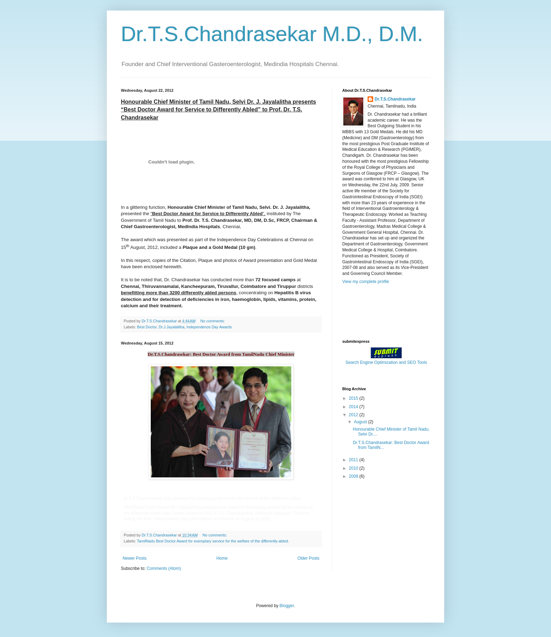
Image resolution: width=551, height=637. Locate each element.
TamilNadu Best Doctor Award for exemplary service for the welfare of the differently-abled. (213, 541)
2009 (354, 476)
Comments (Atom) (164, 568)
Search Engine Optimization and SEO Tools (386, 362)
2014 (354, 406)
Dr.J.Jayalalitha (171, 327)
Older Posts (308, 558)
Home (222, 558)
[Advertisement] (377, 311)
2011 (354, 459)
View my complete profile (365, 281)
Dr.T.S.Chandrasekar (395, 99)
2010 (354, 468)
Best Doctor (147, 327)
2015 (354, 398)
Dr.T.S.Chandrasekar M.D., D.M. (272, 34)
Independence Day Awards (209, 327)
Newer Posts (135, 558)
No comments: (213, 321)
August (361, 421)
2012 (354, 414)
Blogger (286, 605)
